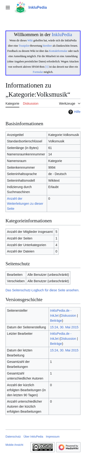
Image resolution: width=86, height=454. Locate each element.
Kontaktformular (58, 51)
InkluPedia (62, 34)
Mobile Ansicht (14, 444)
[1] (47, 66)
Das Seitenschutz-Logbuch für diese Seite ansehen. (42, 290)
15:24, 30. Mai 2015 (64, 327)
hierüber (47, 45)
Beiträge (56, 320)
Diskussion (68, 315)
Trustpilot (24, 45)
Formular (38, 72)
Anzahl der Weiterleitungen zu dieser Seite (25, 203)
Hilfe (73, 112)
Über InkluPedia (33, 436)
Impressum (52, 436)
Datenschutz (13, 436)
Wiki (30, 40)
